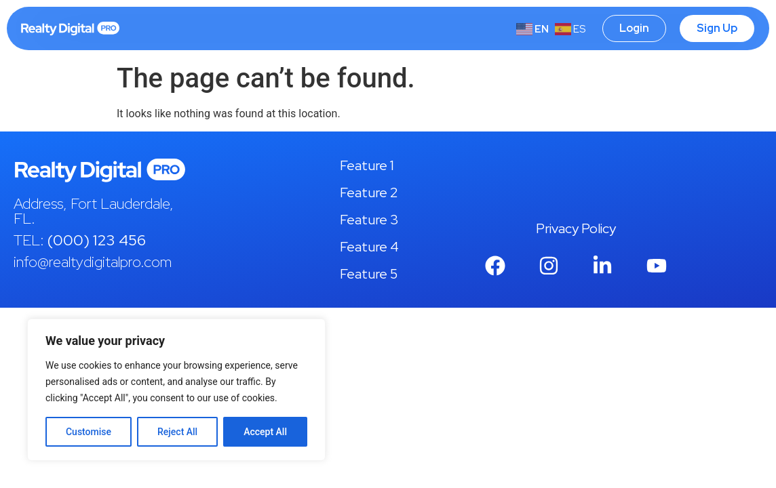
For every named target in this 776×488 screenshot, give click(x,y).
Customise (88, 431)
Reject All (177, 431)
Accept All (265, 431)
